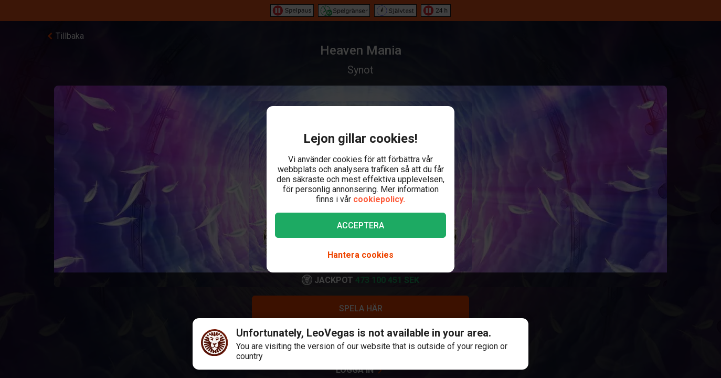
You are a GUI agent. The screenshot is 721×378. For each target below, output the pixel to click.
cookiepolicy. (379, 199)
